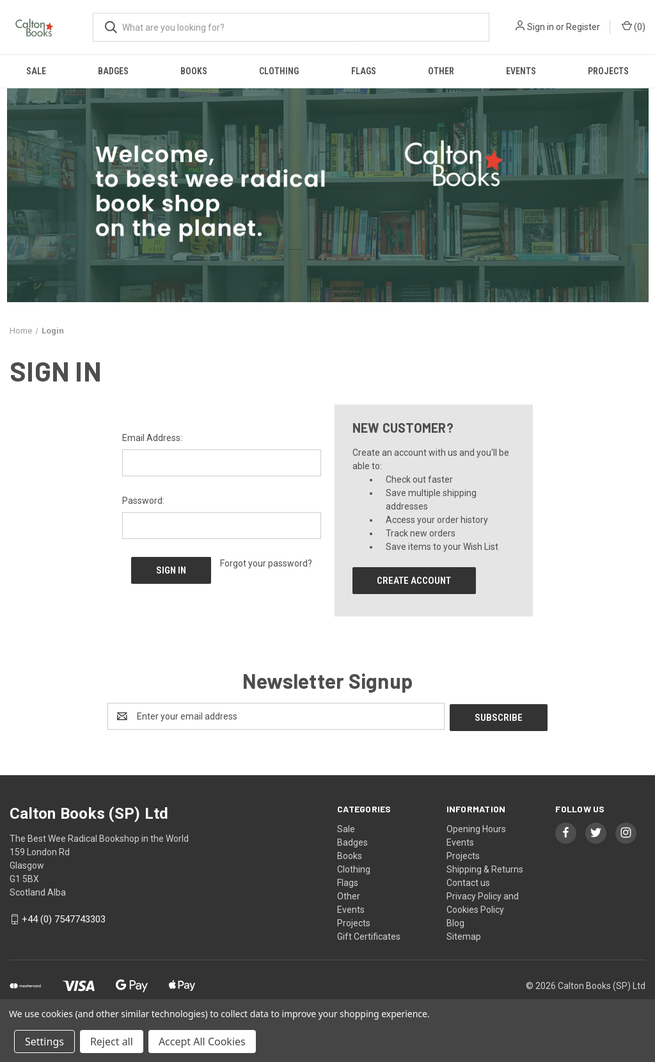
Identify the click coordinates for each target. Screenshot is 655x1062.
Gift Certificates (368, 935)
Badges (113, 71)
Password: (143, 500)
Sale (36, 71)
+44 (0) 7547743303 (64, 918)
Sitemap (463, 935)
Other (441, 71)
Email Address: (152, 438)
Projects (608, 71)
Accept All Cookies (202, 1041)
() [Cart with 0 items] (633, 26)
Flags (363, 71)
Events (521, 71)
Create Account (414, 580)
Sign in (540, 27)
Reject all (111, 1041)
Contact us (468, 881)
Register (583, 27)
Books (193, 71)
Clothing (279, 71)
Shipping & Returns (484, 868)
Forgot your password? (266, 563)
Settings (44, 1041)
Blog (455, 922)
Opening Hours (476, 828)
